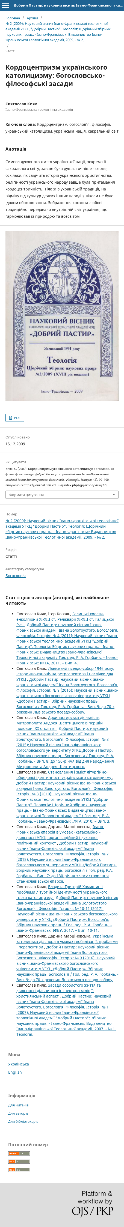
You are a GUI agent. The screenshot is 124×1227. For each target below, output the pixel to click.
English (15, 1072)
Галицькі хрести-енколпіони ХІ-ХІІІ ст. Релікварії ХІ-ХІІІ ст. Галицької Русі (65, 619)
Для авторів (18, 1113)
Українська (18, 1064)
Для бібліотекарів (23, 1121)
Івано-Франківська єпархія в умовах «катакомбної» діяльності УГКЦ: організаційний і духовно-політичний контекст (60, 835)
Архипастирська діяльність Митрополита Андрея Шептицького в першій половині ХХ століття (59, 723)
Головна (12, 18)
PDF (16, 417)
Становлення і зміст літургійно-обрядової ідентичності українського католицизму (64, 774)
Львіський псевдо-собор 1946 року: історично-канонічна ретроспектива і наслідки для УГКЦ (65, 674)
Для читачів (18, 1105)
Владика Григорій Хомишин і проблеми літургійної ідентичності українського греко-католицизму (61, 892)
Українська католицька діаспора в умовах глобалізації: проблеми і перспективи (67, 941)
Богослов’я (15, 575)
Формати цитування (26, 494)
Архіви (32, 18)
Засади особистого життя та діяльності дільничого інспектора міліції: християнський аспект (58, 991)
